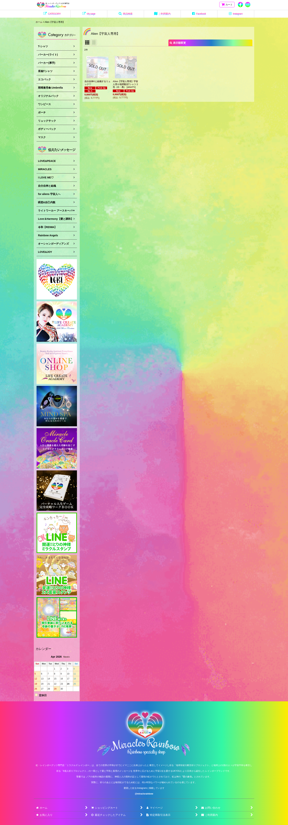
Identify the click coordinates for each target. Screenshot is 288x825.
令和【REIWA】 (47, 227)
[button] (125, 14)
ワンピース (44, 104)
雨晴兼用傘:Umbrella (50, 87)
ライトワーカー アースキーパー (56, 210)
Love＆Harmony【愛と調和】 (55, 218)
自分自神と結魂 (47, 185)
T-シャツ (43, 46)
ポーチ (42, 112)
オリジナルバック (48, 95)
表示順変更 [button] (178, 42)
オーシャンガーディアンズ (53, 243)
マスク (42, 137)
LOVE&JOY (45, 251)
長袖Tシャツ (45, 71)
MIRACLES (44, 169)
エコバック (44, 79)
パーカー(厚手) (46, 62)
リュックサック (47, 120)
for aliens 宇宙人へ (49, 194)
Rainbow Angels (48, 235)
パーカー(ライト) (48, 54)
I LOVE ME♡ (46, 177)
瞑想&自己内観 (46, 202)
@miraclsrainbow (144, 793)
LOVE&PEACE (47, 160)
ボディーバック (47, 129)
